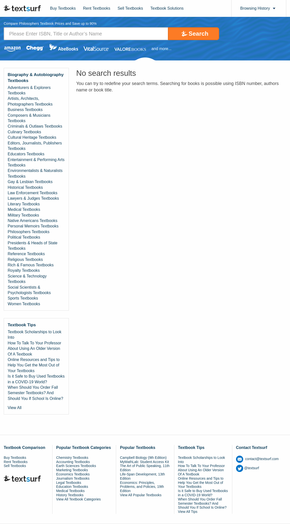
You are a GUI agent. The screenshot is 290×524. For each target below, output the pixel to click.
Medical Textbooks (24, 209)
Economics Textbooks (73, 474)
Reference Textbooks (26, 254)
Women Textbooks (24, 304)
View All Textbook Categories (78, 499)
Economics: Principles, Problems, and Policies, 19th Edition (142, 487)
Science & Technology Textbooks (27, 279)
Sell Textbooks (130, 8)
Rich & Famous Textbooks (31, 265)
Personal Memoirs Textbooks (33, 226)
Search (198, 33)
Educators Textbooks (26, 154)
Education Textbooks (72, 487)
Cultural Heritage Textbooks (32, 137)
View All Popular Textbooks (140, 495)
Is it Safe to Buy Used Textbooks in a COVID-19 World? (36, 379)
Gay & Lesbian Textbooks (30, 182)
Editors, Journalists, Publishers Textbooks (35, 146)
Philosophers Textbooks (29, 232)
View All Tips (187, 512)
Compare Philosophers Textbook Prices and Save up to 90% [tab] (50, 24)
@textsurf (247, 468)
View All (15, 408)
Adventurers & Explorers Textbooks (29, 90)
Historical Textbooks (25, 187)
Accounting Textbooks (73, 462)
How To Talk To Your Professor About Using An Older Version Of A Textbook (34, 348)
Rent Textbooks (96, 8)
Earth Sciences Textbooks (76, 466)
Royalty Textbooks (24, 270)
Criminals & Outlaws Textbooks (35, 126)
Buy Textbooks (63, 8)
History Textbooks (69, 495)
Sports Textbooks (23, 298)
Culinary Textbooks (24, 132)
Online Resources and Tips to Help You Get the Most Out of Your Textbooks (34, 365)
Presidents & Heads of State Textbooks (32, 245)
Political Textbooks (24, 237)
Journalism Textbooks (72, 478)
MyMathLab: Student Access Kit (144, 462)
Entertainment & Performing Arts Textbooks (36, 162)
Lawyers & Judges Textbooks (33, 198)
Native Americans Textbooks (32, 221)
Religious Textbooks (25, 259)
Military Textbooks (23, 215)
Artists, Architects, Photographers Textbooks (30, 101)
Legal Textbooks (68, 483)
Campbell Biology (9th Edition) (143, 458)
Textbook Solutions (167, 8)
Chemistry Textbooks (72, 458)
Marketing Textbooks (72, 470)
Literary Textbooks (24, 204)
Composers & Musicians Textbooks (29, 118)
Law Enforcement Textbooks (32, 193)
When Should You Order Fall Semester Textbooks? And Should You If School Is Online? (35, 393)
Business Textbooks (25, 110)
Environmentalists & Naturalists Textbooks (35, 173)
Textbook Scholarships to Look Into (34, 334)
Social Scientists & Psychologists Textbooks (29, 290)
